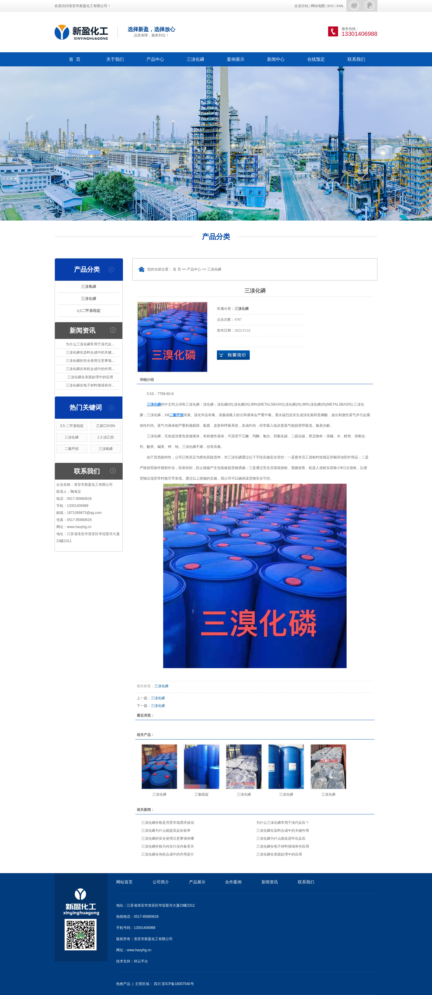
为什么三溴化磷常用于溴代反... (90, 344)
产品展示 (197, 882)
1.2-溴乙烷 (105, 437)
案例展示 (235, 59)
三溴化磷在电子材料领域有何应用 (282, 846)
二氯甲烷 (72, 449)
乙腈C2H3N (105, 426)
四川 (157, 984)
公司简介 (161, 882)
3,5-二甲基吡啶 (72, 426)
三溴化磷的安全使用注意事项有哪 (167, 838)
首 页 (74, 59)
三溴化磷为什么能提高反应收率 (165, 830)
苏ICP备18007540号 (178, 984)
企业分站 (301, 6)
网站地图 (318, 6)
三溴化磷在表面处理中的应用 (90, 377)
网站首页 (124, 882)
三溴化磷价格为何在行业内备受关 (167, 846)
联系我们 (356, 59)
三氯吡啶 (202, 794)
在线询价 (233, 355)
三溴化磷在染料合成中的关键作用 (282, 830)
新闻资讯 (269, 882)
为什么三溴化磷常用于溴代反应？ (282, 823)
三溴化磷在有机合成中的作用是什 (167, 854)
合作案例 (233, 882)
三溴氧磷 (88, 286)
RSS (331, 6)
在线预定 (316, 59)
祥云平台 (141, 961)
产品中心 (155, 59)
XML (340, 6)
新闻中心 (276, 59)
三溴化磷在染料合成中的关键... (90, 352)
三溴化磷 (195, 59)
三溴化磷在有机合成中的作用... (90, 369)
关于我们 (115, 59)
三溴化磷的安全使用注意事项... (90, 361)
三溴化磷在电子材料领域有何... (90, 385)
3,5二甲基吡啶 (88, 310)
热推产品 (123, 984)
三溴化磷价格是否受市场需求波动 (167, 823)
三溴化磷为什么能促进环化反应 (281, 838)
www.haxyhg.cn (139, 950)
